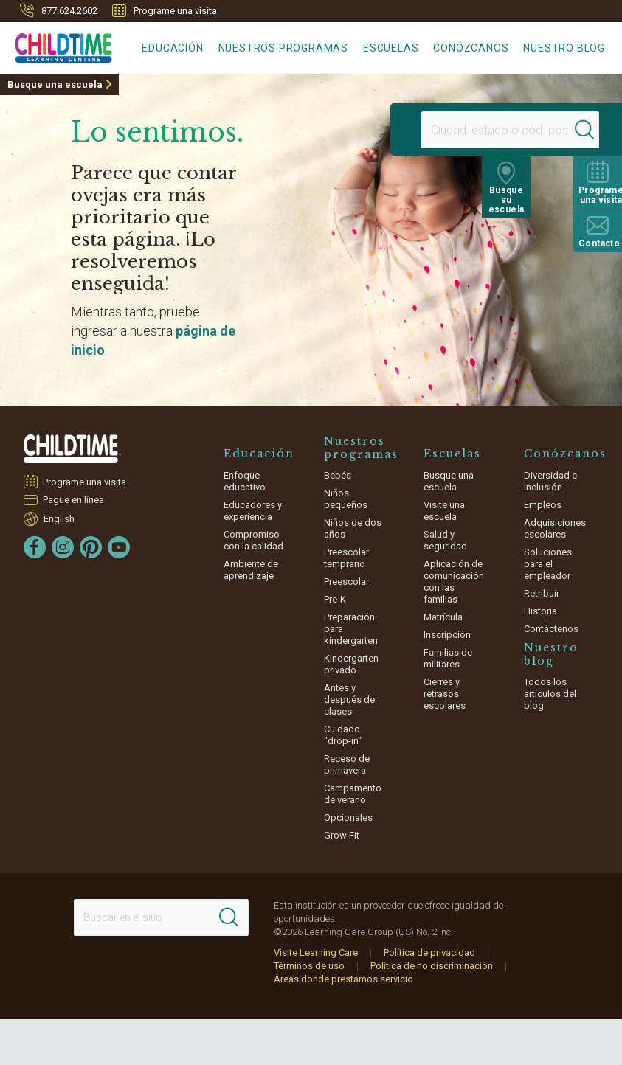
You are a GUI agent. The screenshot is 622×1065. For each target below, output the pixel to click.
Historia (540, 611)
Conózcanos (470, 48)
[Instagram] (63, 547)
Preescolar (346, 581)
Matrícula (443, 616)
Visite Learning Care (316, 952)
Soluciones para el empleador (548, 564)
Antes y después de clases (349, 699)
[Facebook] (35, 547)
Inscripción (447, 634)
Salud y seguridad (445, 540)
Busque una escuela (55, 84)
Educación (172, 48)
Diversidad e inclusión (550, 481)
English (59, 518)
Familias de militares (448, 658)
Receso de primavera (347, 764)
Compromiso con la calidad (253, 540)
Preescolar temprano (346, 558)
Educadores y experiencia (253, 510)
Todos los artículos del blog (550, 693)
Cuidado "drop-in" (343, 735)
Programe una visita (164, 10)
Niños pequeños (345, 499)
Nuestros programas (283, 48)
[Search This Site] (161, 917)
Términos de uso (309, 965)
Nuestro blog (564, 48)
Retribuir (541, 593)
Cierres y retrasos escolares (445, 693)
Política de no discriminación (431, 965)
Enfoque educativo (245, 481)
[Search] (558, 129)
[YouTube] (119, 547)
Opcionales (348, 817)
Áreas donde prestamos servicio (343, 979)
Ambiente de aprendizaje (251, 569)
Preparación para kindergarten (351, 628)
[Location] (471, 129)
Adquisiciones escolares (555, 528)
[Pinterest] (91, 547)
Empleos (542, 504)
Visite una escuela (444, 510)
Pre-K (335, 599)
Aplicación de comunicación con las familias (454, 581)
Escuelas (390, 48)
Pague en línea (74, 499)
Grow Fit (341, 835)
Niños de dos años (352, 528)
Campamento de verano (352, 794)
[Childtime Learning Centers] (56, 45)
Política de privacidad (429, 952)
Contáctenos (551, 628)
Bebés (337, 475)
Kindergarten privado (351, 664)
